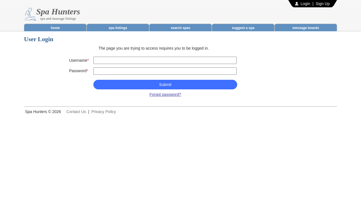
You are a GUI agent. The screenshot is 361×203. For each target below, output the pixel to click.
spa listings (118, 28)
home (55, 28)
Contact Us (76, 111)
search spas (180, 28)
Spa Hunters (58, 11)
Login (305, 3)
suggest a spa (243, 28)
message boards (305, 28)
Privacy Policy (103, 111)
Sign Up (323, 3)
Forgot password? (165, 94)
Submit (165, 84)
